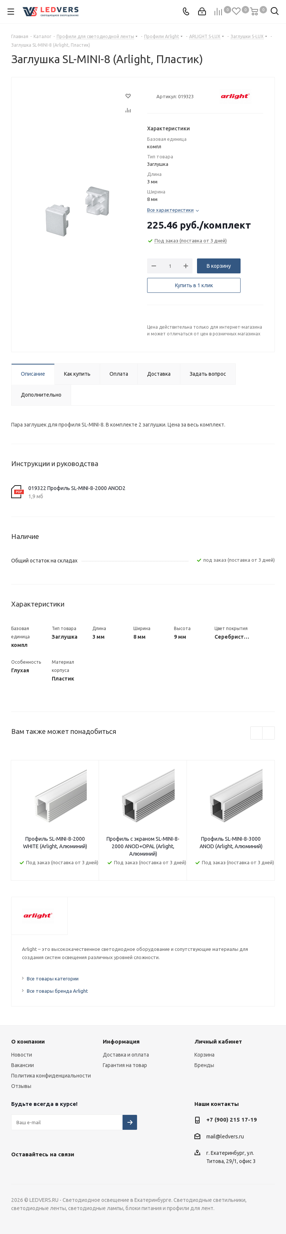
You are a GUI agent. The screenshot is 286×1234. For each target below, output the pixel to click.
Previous (257, 733)
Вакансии (22, 1065)
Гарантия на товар (125, 1065)
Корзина (204, 1055)
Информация (121, 1041)
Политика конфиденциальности (51, 1076)
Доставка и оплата (126, 1055)
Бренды (204, 1065)
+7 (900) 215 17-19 (231, 1119)
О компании (28, 1041)
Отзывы (21, 1086)
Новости (21, 1055)
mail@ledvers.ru (225, 1137)
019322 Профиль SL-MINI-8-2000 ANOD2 (76, 488)
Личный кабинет (218, 1041)
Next (269, 733)
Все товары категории (53, 978)
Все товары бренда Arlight (57, 990)
